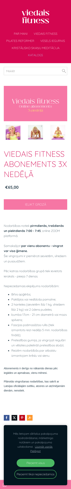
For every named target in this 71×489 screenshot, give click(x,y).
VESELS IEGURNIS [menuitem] (52, 41)
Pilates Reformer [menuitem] (20, 41)
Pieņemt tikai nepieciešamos (35, 474)
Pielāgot (35, 451)
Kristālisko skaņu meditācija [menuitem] (35, 48)
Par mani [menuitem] (21, 34)
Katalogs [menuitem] (35, 55)
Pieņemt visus (36, 463)
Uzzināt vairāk (44, 446)
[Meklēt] (35, 71)
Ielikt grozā (35, 204)
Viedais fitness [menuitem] (45, 34)
